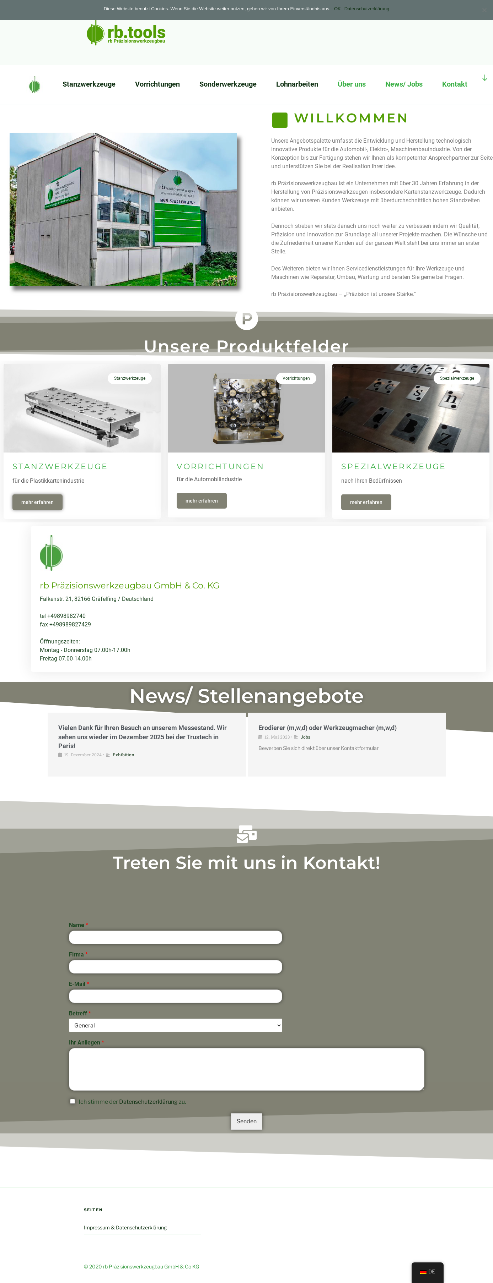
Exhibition (123, 799)
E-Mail (79, 1155)
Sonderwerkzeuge (228, 84)
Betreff (80, 1185)
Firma (78, 1126)
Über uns (352, 84)
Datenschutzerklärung (148, 1274)
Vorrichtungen (157, 84)
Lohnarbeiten (297, 84)
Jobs (305, 781)
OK (337, 8)
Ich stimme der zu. (132, 1274)
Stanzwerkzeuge (89, 84)
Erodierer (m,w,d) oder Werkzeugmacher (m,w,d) (327, 772)
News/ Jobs (404, 84)
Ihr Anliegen (86, 1214)
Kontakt (454, 84)
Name (78, 1097)
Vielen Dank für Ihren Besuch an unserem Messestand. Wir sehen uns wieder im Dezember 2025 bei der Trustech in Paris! (142, 781)
